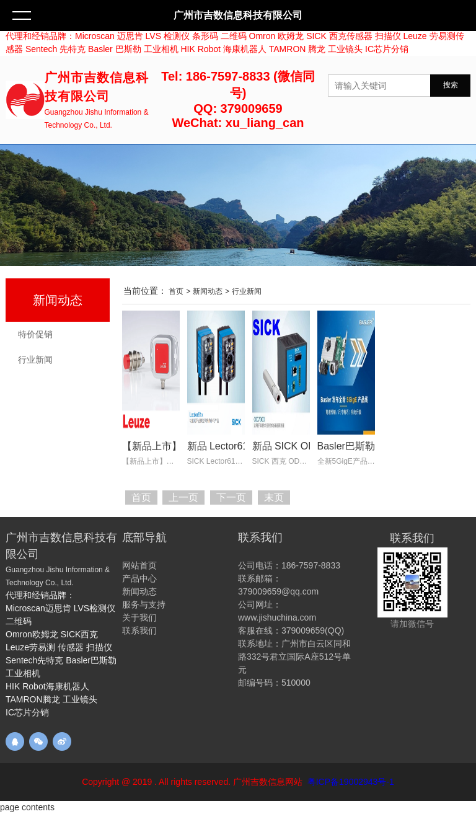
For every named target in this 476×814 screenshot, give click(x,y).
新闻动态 (57, 300)
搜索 (450, 85)
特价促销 (35, 334)
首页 (176, 291)
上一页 (183, 497)
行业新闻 (35, 360)
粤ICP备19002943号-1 (350, 782)
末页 (274, 497)
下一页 (231, 497)
